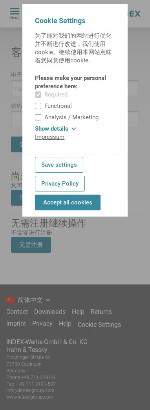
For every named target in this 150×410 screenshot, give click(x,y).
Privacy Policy (60, 183)
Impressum (49, 136)
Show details (55, 128)
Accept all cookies (67, 202)
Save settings (59, 164)
